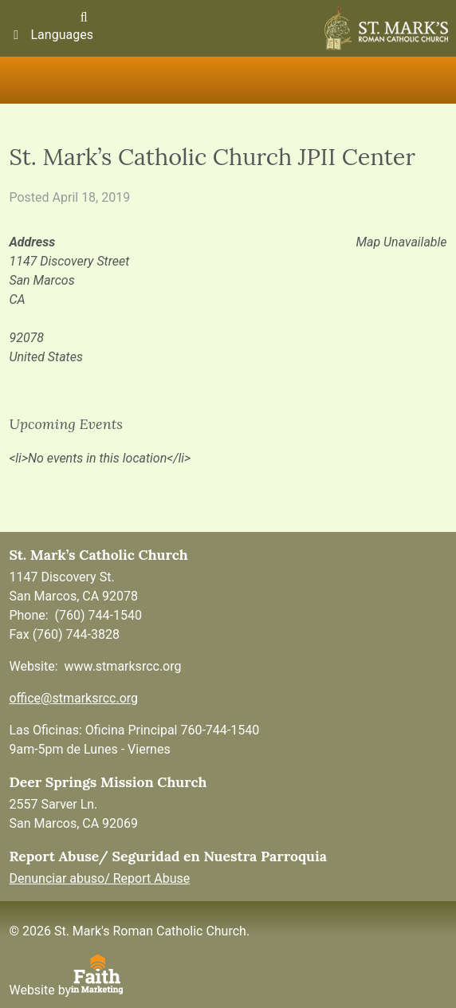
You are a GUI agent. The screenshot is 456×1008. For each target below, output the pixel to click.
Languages (50, 34)
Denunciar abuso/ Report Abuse (99, 878)
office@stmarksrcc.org (73, 698)
